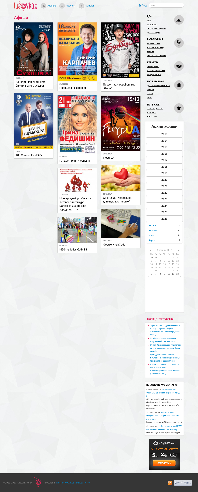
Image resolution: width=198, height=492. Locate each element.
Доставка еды (153, 32)
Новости (70, 5)
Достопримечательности (158, 86)
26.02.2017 (20, 78)
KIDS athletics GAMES (73, 249)
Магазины (151, 113)
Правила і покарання (72, 87)
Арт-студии (152, 117)
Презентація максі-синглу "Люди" (119, 86)
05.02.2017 (63, 246)
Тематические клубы (156, 56)
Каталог (89, 5)
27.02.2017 (63, 194)
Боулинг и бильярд (155, 47)
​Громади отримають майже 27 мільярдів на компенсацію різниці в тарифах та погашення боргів (165, 358)
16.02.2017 (20, 151)
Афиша (51, 5)
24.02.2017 (107, 154)
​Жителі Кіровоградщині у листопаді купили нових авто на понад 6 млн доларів (165, 348)
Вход (144, 5)
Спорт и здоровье (155, 109)
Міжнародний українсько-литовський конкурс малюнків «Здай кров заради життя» (75, 204)
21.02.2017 (63, 157)
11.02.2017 (107, 194)
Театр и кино (153, 67)
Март (151, 235)
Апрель (152, 240)
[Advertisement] (33, 195)
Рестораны (152, 24)
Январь (152, 225)
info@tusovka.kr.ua (65, 482)
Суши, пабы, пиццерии (156, 28)
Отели (150, 94)
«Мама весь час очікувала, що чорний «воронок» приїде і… (163, 393)
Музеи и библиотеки (156, 71)
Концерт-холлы (154, 75)
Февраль (153, 230)
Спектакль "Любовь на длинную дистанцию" (117, 199)
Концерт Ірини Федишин (74, 160)
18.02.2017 (63, 84)
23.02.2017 (107, 81)
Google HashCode (114, 244)
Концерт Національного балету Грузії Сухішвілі (30, 83)
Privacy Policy (83, 482)
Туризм (150, 90)
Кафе (149, 20)
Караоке (150, 52)
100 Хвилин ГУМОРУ (29, 155)
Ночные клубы (153, 43)
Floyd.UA (108, 157)
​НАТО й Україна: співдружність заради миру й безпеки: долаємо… (162, 415)
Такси (149, 98)
